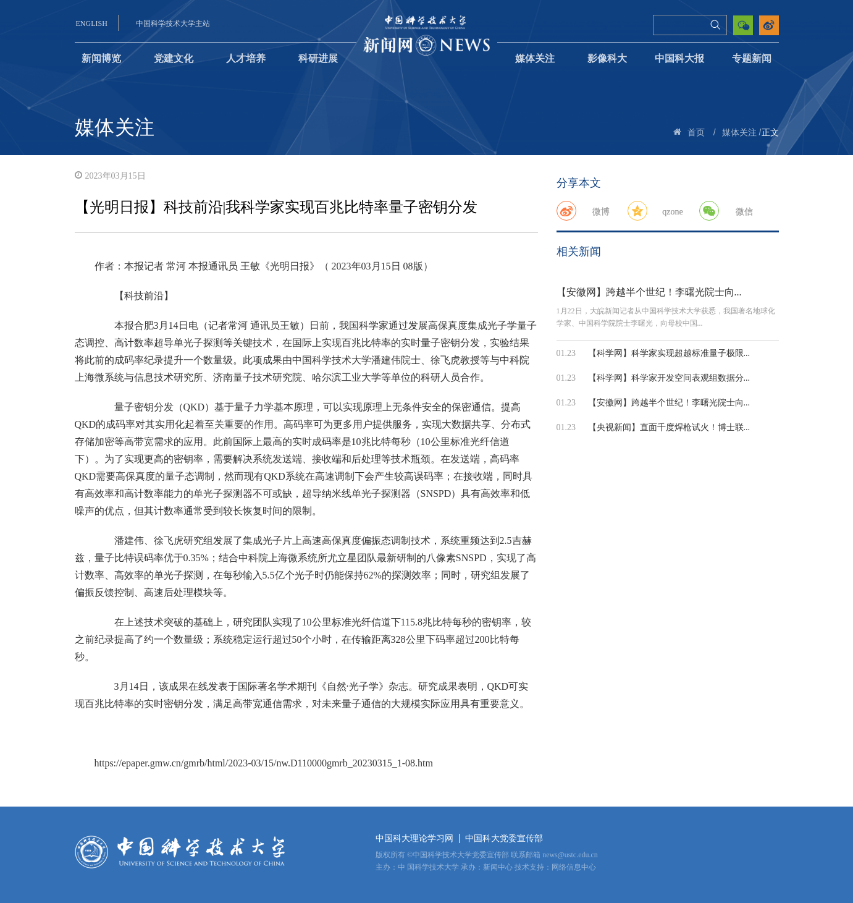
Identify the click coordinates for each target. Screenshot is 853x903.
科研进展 (318, 58)
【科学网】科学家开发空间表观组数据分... (669, 378)
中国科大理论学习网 (414, 838)
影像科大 (607, 58)
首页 (696, 132)
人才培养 (246, 58)
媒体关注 (535, 58)
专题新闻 (751, 58)
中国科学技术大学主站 (173, 23)
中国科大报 (679, 58)
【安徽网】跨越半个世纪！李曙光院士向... (649, 292)
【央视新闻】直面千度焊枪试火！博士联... (669, 427)
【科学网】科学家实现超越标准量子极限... (669, 353)
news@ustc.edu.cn (570, 854)
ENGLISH (91, 23)
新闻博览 (101, 58)
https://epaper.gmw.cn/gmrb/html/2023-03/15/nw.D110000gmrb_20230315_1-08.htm (264, 763)
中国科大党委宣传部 (504, 838)
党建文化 (173, 58)
